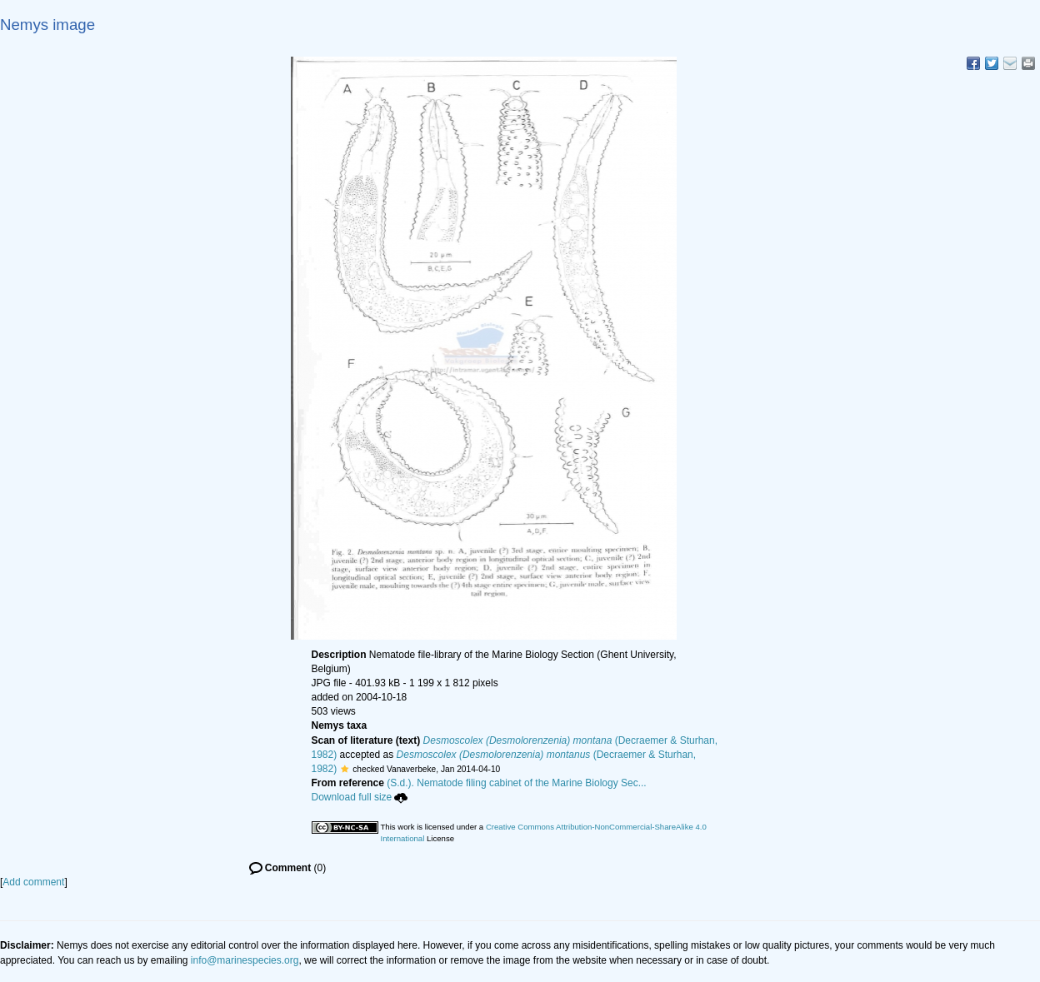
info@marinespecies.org (245, 960)
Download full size (360, 797)
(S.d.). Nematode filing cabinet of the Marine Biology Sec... (517, 783)
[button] (344, 769)
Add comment (33, 882)
